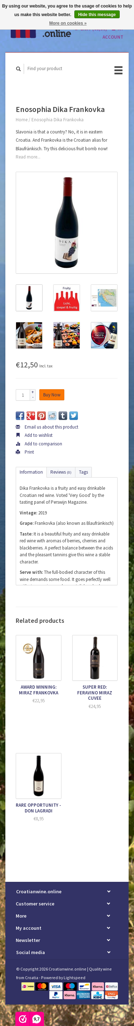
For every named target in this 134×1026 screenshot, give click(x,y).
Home (22, 120)
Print (25, 452)
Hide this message (97, 14)
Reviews (60, 472)
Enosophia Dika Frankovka (57, 120)
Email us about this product (47, 427)
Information (31, 472)
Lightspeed (74, 977)
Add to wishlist (34, 435)
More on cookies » (68, 23)
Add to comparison (39, 444)
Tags (83, 472)
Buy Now (51, 395)
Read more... (28, 157)
